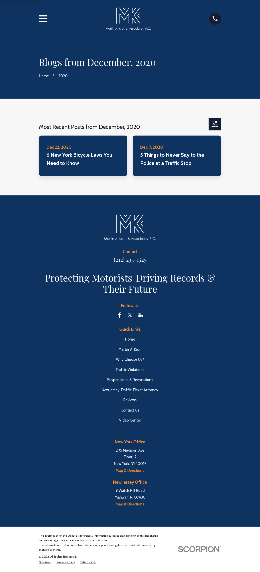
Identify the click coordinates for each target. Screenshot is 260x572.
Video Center (130, 420)
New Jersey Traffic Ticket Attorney (130, 390)
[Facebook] (119, 315)
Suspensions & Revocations (130, 379)
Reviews (130, 400)
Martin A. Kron (130, 349)
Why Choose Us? (130, 359)
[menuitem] (45, 562)
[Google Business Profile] (140, 315)
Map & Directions (130, 470)
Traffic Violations (130, 369)
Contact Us (130, 410)
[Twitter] (130, 315)
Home (130, 339)
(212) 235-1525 (130, 259)
